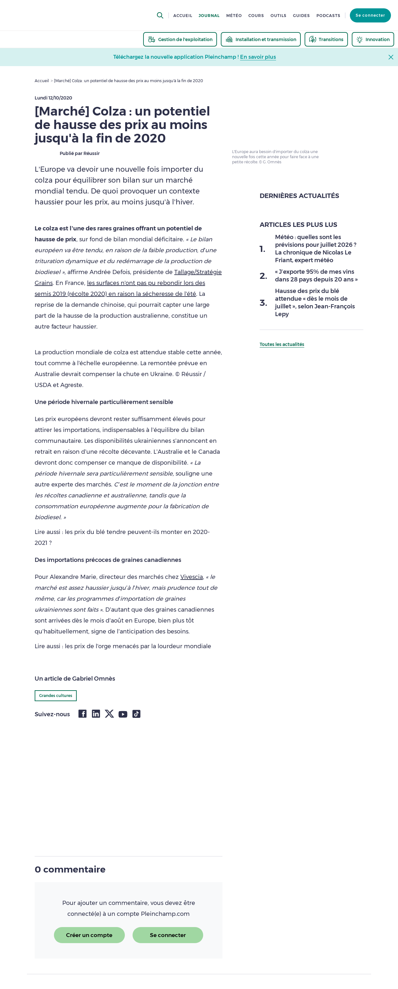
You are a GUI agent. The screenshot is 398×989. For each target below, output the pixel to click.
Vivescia (191, 576)
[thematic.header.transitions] (326, 39)
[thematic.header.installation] (261, 39)
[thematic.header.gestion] (180, 39)
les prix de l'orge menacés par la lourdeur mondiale (138, 646)
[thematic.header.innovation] (373, 39)
